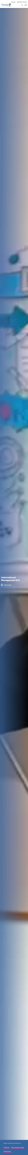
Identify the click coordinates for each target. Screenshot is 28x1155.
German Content (22, 2)
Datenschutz (7, 1151)
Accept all (6, 1147)
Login (13, 2)
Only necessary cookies (17, 1147)
